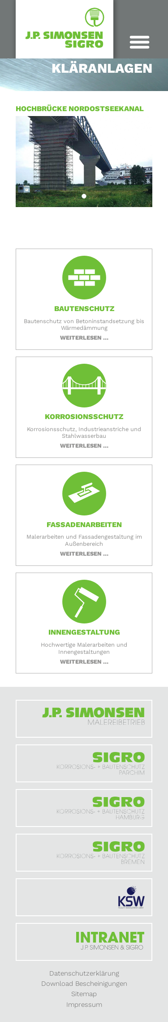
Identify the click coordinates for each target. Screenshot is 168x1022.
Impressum (84, 1005)
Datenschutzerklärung (84, 973)
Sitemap (84, 994)
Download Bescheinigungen (84, 984)
